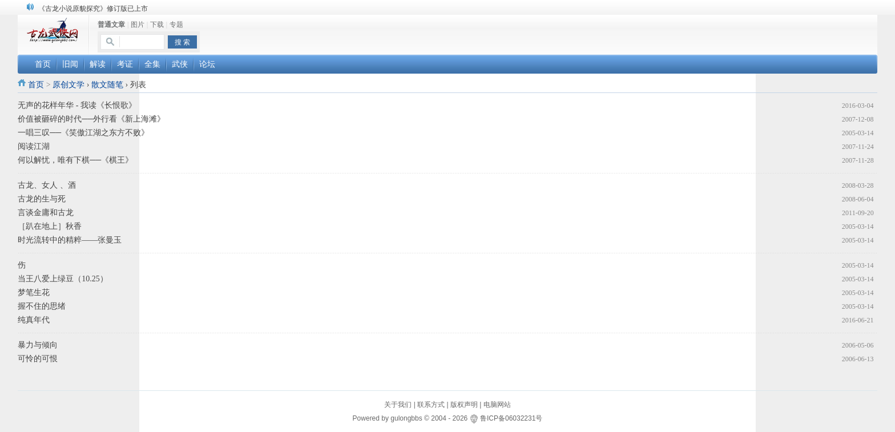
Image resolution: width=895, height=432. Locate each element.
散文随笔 (107, 84)
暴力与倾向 (38, 345)
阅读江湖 (34, 146)
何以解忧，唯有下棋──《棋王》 (75, 160)
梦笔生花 (34, 292)
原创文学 (68, 84)
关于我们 (398, 405)
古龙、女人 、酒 (47, 185)
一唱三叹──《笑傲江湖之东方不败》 (83, 132)
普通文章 (111, 25)
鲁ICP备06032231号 (511, 418)
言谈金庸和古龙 (46, 212)
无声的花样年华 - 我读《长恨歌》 (77, 105)
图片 (137, 25)
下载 (157, 25)
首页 (36, 84)
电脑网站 (497, 405)
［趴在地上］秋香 (50, 226)
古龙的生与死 (42, 199)
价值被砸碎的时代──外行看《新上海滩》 (91, 119)
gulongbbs (406, 418)
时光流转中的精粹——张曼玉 (70, 240)
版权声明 (464, 405)
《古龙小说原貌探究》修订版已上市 (93, 9)
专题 (176, 25)
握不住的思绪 (42, 306)
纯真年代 (34, 320)
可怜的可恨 (38, 358)
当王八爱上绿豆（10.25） (63, 278)
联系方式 (431, 405)
